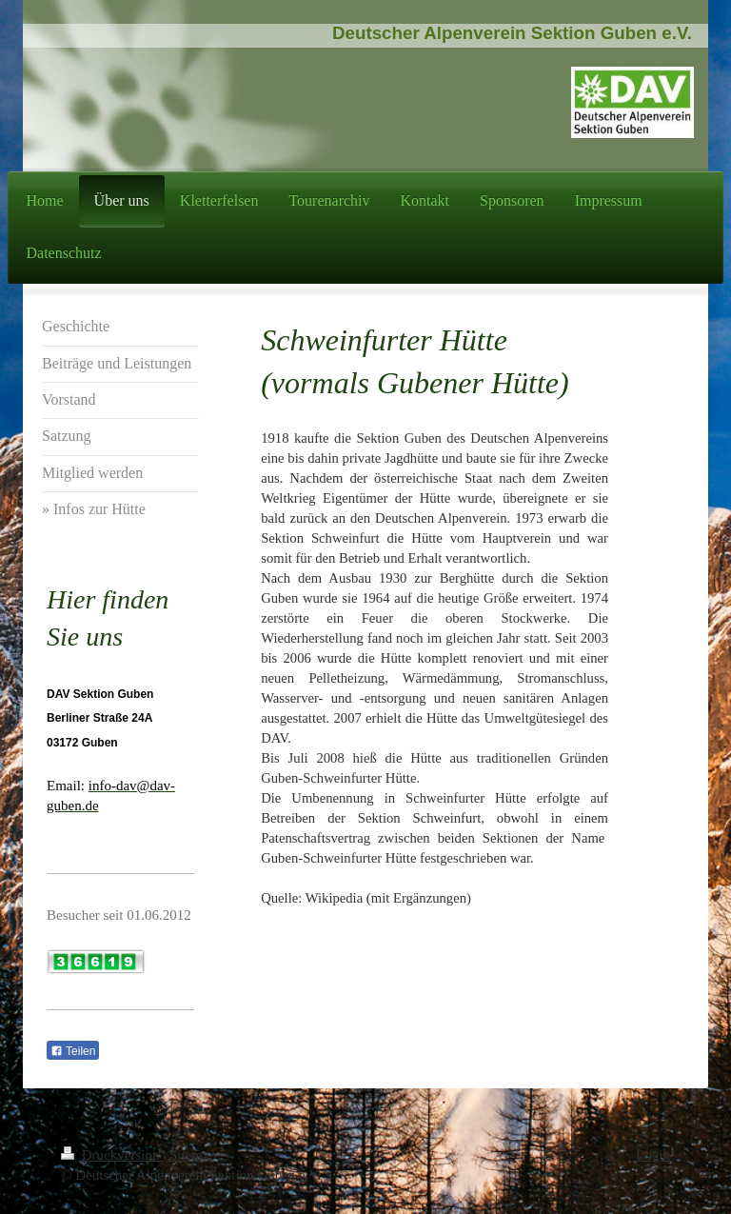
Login (653, 1155)
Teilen (72, 1051)
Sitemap (192, 1155)
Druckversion (112, 1155)
